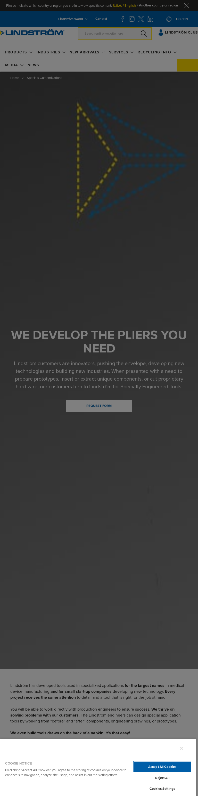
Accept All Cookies (162, 766)
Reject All (162, 777)
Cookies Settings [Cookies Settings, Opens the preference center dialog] (162, 788)
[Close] (181, 748)
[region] (98, 767)
